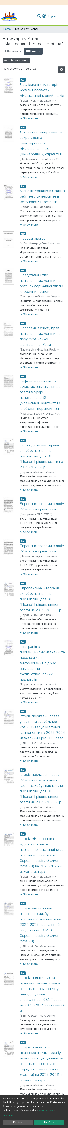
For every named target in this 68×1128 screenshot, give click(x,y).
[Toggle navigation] (63, 16)
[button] (44, 16)
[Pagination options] (61, 69)
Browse (33, 51)
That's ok (49, 1122)
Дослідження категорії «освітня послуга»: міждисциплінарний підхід (42, 90)
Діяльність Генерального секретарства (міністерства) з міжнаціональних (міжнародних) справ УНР (41, 143)
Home (7, 29)
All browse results (16, 60)
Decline (17, 1122)
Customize (8, 1115)
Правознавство (32, 238)
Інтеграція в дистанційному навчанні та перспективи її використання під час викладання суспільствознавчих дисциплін (42, 663)
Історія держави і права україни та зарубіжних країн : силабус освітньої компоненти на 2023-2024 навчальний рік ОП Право (42, 727)
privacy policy (46, 1110)
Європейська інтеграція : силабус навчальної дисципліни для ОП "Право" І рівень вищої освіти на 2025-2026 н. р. (41, 599)
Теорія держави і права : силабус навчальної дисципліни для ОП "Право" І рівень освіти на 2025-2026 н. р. (41, 456)
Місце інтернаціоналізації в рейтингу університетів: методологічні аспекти (42, 196)
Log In (52, 16)
